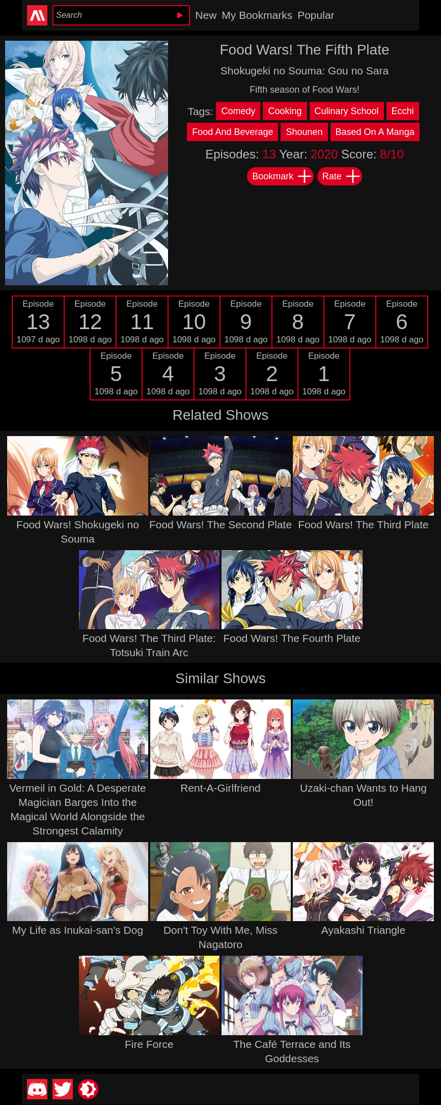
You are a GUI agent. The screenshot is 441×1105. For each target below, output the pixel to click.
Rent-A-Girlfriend (220, 788)
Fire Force (149, 1044)
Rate (341, 176)
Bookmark (282, 176)
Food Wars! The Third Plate (363, 524)
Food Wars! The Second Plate (220, 524)
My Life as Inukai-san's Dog (77, 930)
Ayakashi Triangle (363, 930)
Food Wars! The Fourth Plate (292, 638)
